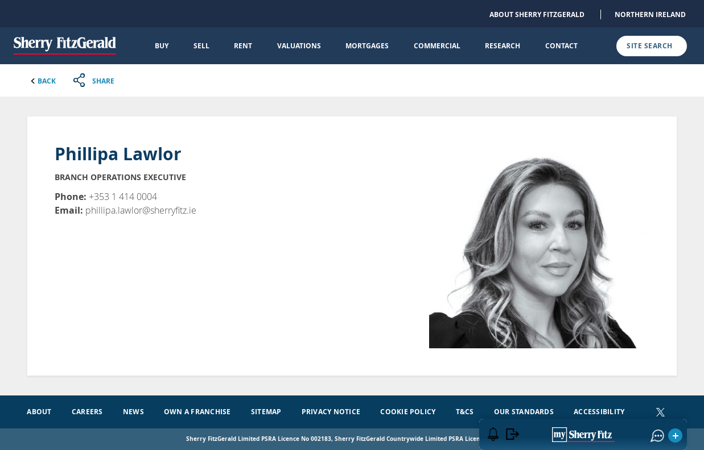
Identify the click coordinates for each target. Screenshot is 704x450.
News (133, 411)
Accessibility (599, 411)
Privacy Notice (331, 411)
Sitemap (266, 411)
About (39, 411)
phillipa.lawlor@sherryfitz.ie (140, 210)
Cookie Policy (407, 411)
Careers (87, 411)
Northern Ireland (650, 14)
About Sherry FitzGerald (536, 14)
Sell (201, 46)
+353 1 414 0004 (123, 196)
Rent (243, 46)
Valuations (299, 46)
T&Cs (465, 411)
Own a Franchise (197, 411)
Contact (561, 46)
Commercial (437, 46)
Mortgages (367, 46)
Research (502, 46)
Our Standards (524, 411)
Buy (161, 46)
